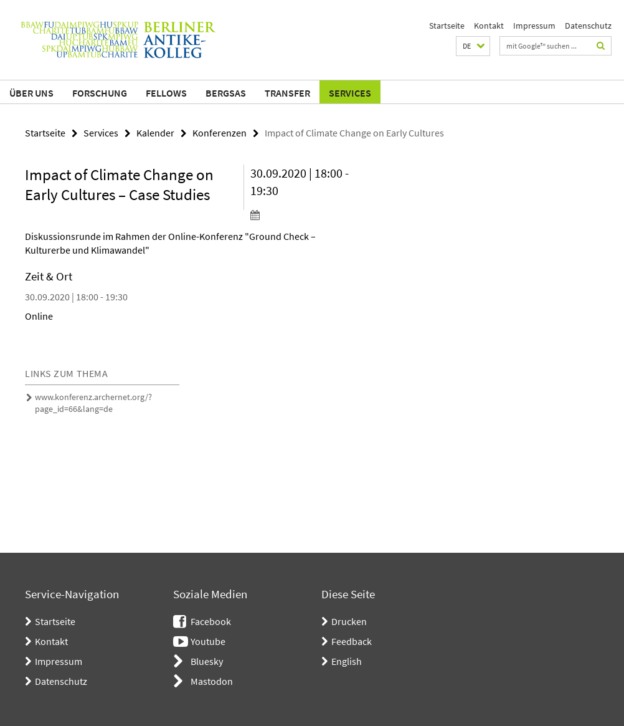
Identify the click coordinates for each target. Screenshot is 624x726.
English (346, 661)
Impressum (534, 25)
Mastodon (212, 681)
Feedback (351, 641)
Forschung (99, 93)
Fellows (166, 93)
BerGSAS (226, 93)
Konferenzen (219, 133)
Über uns (31, 93)
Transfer (287, 93)
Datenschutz (588, 25)
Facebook (211, 621)
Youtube (208, 641)
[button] (473, 46)
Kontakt (489, 25)
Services (350, 93)
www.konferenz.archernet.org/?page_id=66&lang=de (93, 402)
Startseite (447, 25)
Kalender (155, 133)
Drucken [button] (349, 621)
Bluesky (207, 661)
